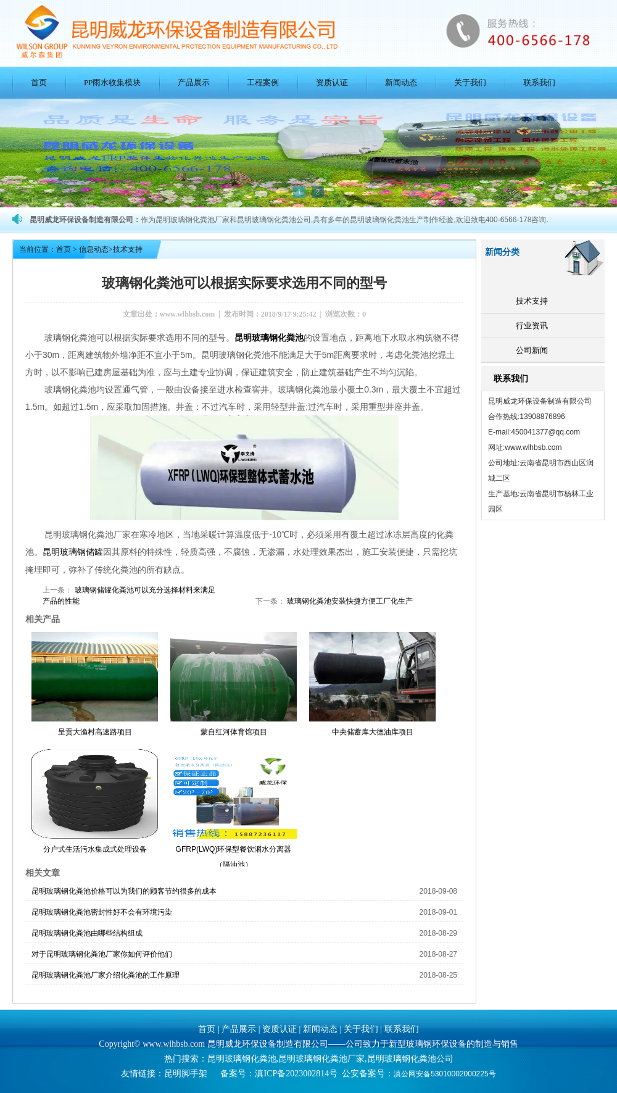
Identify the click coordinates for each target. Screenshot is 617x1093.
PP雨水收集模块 (112, 82)
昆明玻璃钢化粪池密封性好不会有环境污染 (101, 911)
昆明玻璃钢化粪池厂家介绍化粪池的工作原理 (105, 974)
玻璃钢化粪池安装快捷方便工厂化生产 (349, 600)
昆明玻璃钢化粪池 (269, 338)
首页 (39, 82)
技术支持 (532, 300)
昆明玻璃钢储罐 (73, 551)
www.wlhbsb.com (187, 314)
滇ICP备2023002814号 (296, 1073)
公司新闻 (532, 350)
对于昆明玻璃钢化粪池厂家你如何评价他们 (101, 953)
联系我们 (539, 82)
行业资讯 (532, 325)
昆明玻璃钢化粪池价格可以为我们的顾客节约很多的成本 (124, 890)
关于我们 (470, 82)
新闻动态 (401, 82)
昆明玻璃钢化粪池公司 (410, 1058)
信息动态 (94, 249)
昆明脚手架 (185, 1073)
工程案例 (263, 82)
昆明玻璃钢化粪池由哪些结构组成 (87, 932)
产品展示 (194, 82)
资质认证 (332, 82)
